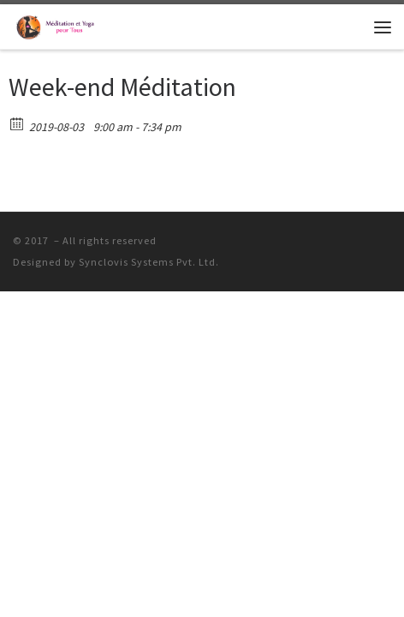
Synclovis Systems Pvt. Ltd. (149, 261)
